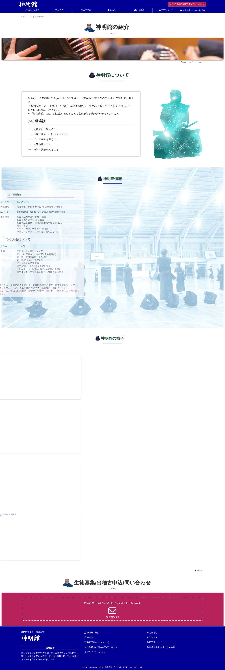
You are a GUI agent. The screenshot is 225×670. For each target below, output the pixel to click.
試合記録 (152, 637)
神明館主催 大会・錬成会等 (161, 647)
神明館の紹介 (91, 632)
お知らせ (152, 632)
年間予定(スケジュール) (96, 642)
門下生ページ (154, 642)
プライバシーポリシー (96, 652)
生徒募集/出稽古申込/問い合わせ (187, 4)
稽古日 (88, 637)
